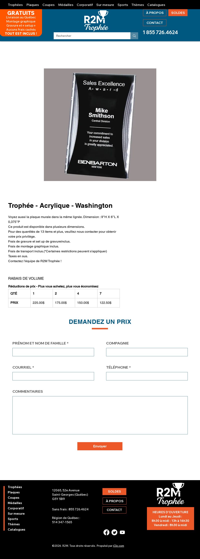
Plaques (14, 492)
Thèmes (14, 524)
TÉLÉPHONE (117, 367)
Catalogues (16, 529)
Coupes (13, 498)
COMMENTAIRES (27, 391)
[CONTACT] (154, 22)
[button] (15, 3)
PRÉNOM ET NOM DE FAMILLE (39, 343)
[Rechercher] (89, 36)
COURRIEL (21, 367)
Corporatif (16, 508)
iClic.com (118, 545)
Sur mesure (16, 513)
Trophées (15, 487)
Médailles (15, 503)
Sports (13, 519)
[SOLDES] (178, 12)
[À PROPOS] (154, 12)
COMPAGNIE (117, 343)
